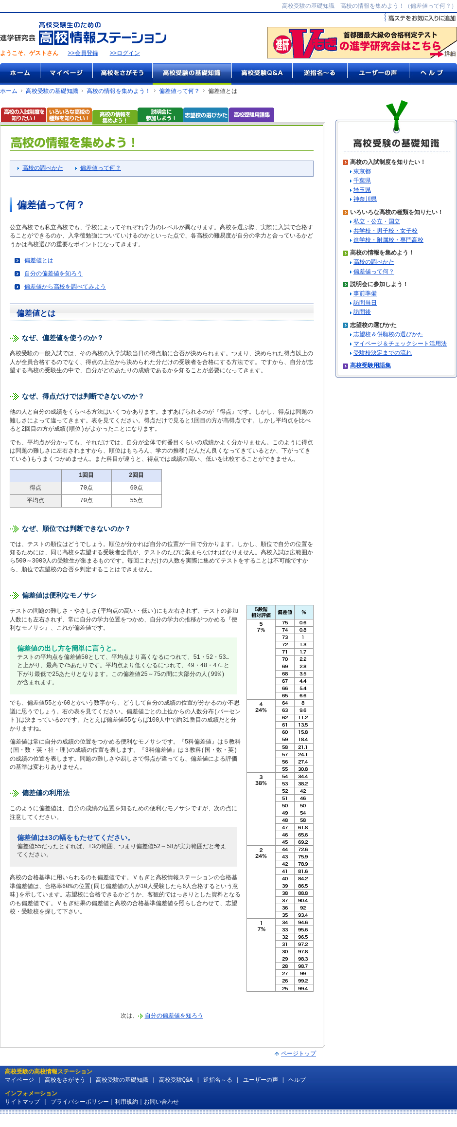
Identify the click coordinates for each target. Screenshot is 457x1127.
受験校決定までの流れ (382, 354)
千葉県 (362, 182)
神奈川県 (365, 200)
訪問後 (362, 313)
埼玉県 (362, 191)
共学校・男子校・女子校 (385, 232)
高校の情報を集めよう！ (119, 92)
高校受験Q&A (261, 74)
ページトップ (298, 1062)
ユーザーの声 (378, 74)
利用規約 (126, 1110)
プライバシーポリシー (80, 1110)
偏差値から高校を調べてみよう (65, 289)
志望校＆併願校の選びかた (388, 335)
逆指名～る (319, 74)
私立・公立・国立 (376, 222)
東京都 (362, 172)
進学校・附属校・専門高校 (388, 241)
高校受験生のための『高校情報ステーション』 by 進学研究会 (83, 33)
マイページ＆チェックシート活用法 (400, 345)
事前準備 (365, 295)
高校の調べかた (42, 169)
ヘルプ (433, 74)
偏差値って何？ (179, 92)
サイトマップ (22, 1110)
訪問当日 (365, 304)
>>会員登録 (83, 54)
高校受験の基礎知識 (191, 74)
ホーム (20, 74)
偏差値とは (38, 262)
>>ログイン (125, 54)
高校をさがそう (122, 74)
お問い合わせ (161, 1110)
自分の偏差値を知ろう (53, 276)
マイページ (66, 74)
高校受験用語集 (370, 367)
